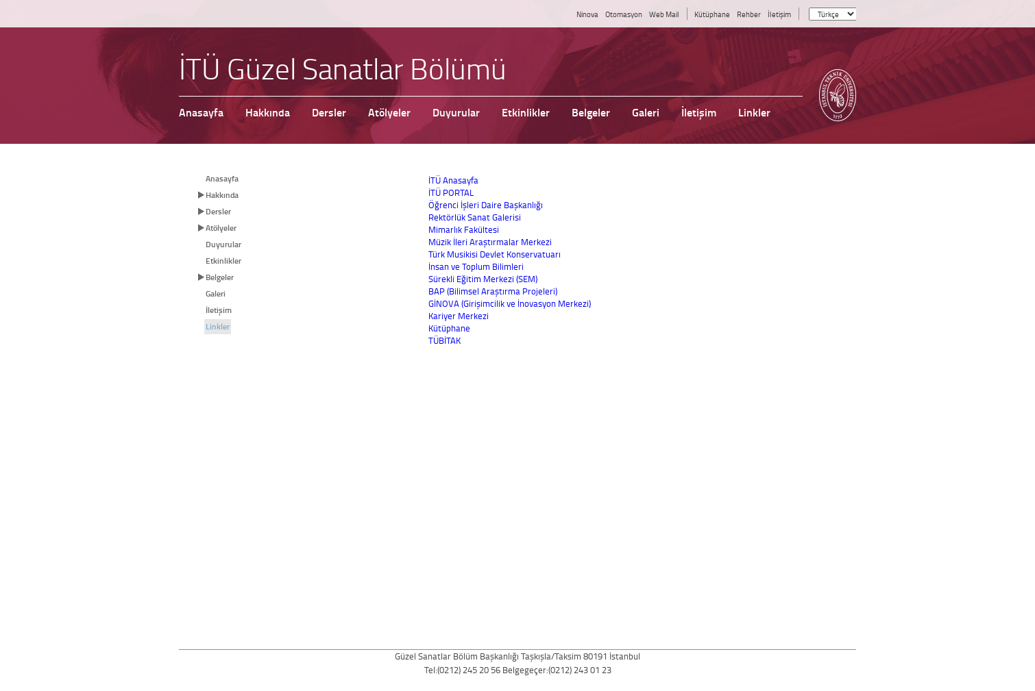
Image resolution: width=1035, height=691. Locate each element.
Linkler (218, 326)
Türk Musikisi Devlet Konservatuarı (494, 254)
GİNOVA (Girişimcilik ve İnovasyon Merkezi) (509, 303)
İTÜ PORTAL (451, 192)
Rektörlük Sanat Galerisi (474, 217)
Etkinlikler (223, 260)
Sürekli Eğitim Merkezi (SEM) (482, 279)
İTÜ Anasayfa (453, 180)
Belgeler (220, 277)
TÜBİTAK (444, 340)
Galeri (216, 293)
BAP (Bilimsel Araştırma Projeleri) (492, 291)
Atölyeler (221, 228)
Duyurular (223, 244)
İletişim (779, 14)
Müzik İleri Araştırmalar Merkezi (490, 242)
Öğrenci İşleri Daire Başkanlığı (485, 205)
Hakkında (222, 195)
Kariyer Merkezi (458, 316)
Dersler (218, 211)
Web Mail (664, 14)
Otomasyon (623, 14)
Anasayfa (222, 178)
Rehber (749, 14)
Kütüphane (712, 14)
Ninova (587, 14)
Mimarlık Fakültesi (463, 229)
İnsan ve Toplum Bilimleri (476, 266)
